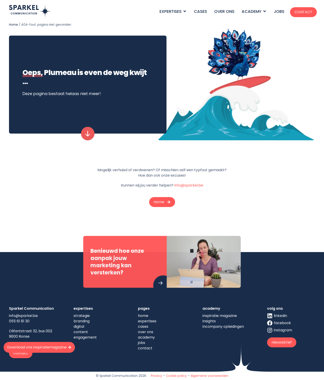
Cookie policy (176, 375)
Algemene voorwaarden (209, 375)
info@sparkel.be (188, 185)
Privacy (156, 375)
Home (13, 25)
